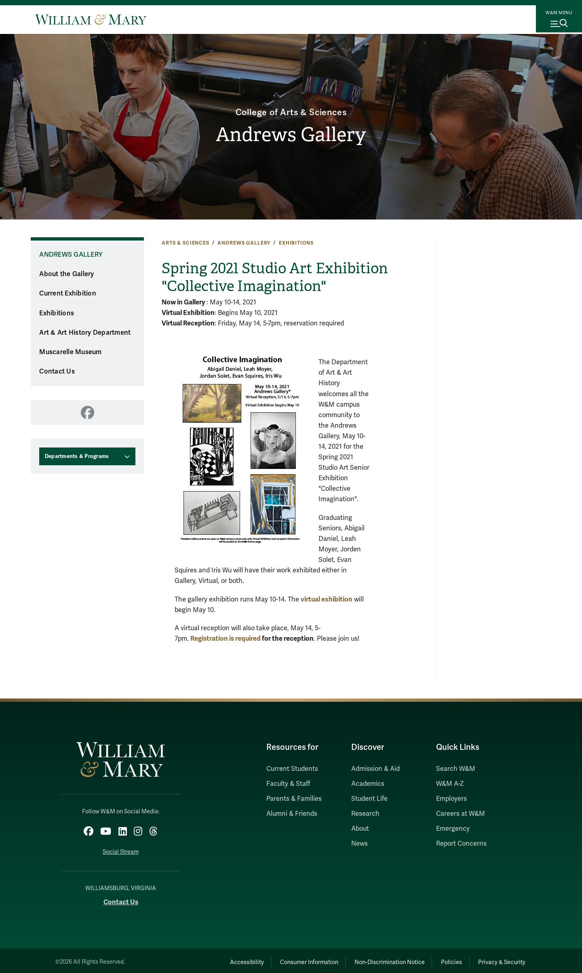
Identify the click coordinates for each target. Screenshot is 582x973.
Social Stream (121, 848)
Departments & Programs (77, 456)
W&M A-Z (450, 784)
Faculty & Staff (288, 784)
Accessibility (213, 958)
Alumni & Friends (291, 814)
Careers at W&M (460, 814)
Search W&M (455, 769)
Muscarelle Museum (70, 352)
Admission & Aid (375, 769)
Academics (367, 784)
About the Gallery (66, 274)
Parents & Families (294, 799)
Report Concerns (461, 844)
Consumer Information (283, 958)
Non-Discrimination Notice (371, 958)
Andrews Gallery (291, 135)
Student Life (369, 799)
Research (365, 814)
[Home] (90, 19)
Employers (451, 799)
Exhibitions (296, 243)
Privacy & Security (498, 958)
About (360, 829)
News (359, 844)
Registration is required (226, 638)
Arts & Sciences (185, 243)
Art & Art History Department (85, 333)
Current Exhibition (67, 293)
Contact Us (57, 371)
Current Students (292, 769)
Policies (440, 958)
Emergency (453, 829)
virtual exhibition (326, 599)
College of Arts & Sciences (291, 110)
